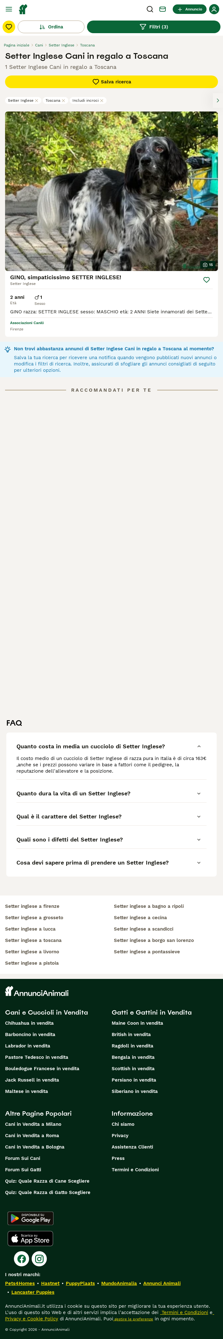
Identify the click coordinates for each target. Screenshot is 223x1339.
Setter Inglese (23, 100)
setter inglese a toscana (33, 940)
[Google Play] (30, 1218)
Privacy (120, 1135)
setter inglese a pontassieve (147, 952)
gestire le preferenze (133, 1319)
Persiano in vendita (134, 1080)
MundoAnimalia (119, 1283)
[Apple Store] (30, 1238)
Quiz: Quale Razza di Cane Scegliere (47, 1181)
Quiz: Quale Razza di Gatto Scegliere (47, 1192)
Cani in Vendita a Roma (32, 1135)
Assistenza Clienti (132, 1147)
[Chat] (162, 9)
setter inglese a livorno (32, 952)
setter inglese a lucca (30, 929)
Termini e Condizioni (135, 1170)
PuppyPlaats (80, 1283)
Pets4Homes (20, 1283)
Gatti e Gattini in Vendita (152, 1012)
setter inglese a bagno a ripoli (149, 906)
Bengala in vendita (133, 1057)
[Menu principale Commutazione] (9, 9)
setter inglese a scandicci (143, 929)
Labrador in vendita (27, 1046)
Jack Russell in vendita (32, 1080)
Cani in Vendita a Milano (33, 1124)
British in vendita (131, 1034)
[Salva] (206, 280)
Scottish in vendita (133, 1068)
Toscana (55, 100)
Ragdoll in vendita (132, 1046)
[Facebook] (21, 1258)
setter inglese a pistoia (32, 963)
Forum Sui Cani (22, 1158)
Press (118, 1158)
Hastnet (50, 1283)
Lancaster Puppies (32, 1292)
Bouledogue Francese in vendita (42, 1068)
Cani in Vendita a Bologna (35, 1147)
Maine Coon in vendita (137, 1023)
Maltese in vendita (26, 1091)
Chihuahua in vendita (29, 1023)
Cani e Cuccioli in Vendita (46, 1012)
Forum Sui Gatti (23, 1170)
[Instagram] (39, 1258)
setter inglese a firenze (32, 906)
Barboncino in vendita (30, 1034)
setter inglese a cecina (140, 917)
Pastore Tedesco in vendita (36, 1057)
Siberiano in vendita (135, 1091)
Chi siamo (123, 1124)
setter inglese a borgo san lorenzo (154, 940)
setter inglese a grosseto (34, 917)
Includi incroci (88, 100)
